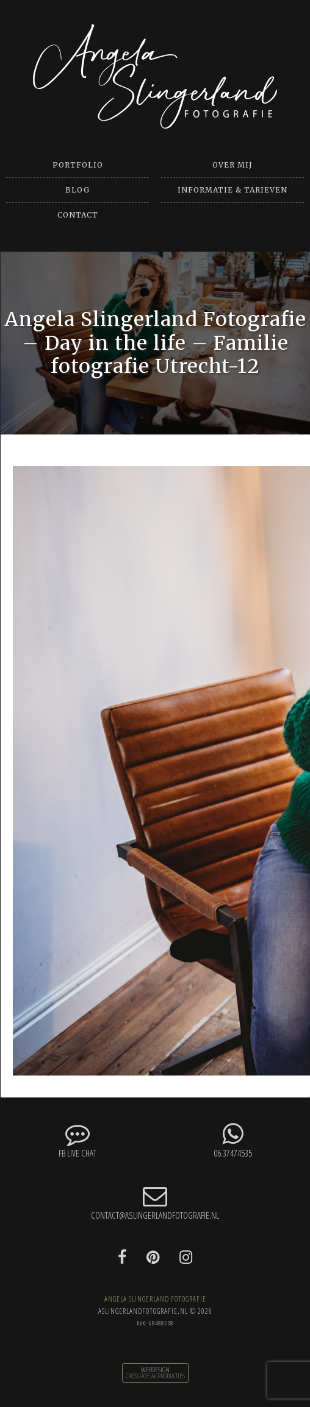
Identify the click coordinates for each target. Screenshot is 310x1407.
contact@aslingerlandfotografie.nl (155, 1202)
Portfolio (77, 164)
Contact (77, 214)
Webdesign (155, 1370)
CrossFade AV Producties (155, 1376)
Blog (77, 189)
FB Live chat (77, 1140)
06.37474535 (155, 1140)
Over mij (232, 164)
